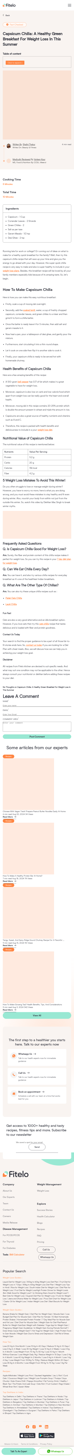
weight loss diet (45, 429)
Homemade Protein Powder (29, 1319)
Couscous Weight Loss (18, 1378)
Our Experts (9, 1197)
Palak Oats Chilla (14, 598)
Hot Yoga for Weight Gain (43, 1331)
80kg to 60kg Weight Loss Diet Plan (42, 1282)
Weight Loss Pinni (25, 1375)
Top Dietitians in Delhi (12, 1396)
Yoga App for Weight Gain (57, 1325)
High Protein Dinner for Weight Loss (51, 1290)
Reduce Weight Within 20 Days (54, 1360)
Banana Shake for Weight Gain (16, 1314)
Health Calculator (46, 1216)
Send (37, 1147)
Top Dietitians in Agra (21, 1413)
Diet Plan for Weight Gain (41, 1314)
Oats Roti (41, 1384)
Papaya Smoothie (34, 1381)
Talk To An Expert (18, 1451)
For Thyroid (8, 1241)
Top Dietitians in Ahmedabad (15, 1407)
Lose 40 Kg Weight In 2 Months (27, 1357)
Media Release (10, 1222)
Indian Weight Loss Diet (38, 1301)
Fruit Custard (51, 1384)
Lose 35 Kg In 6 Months (13, 1363)
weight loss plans (11, 270)
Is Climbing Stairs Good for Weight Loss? (50, 1293)
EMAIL (6, 709)
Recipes (41, 1229)
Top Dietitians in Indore (38, 1407)
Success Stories (45, 1210)
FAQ (39, 1235)
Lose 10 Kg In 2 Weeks (49, 1349)
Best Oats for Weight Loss (14, 1296)
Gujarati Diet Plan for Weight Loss (40, 1296)
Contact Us (8, 1209)
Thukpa (57, 1378)
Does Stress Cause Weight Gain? (16, 1331)
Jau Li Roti (57, 1375)
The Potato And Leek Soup (23, 1384)
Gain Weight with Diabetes (33, 1325)
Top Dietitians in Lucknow (31, 1399)
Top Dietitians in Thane (32, 1396)
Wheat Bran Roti (10, 1386)
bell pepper (23, 381)
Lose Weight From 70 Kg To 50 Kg (29, 1351)
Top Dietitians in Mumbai (33, 1402)
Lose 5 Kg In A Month (52, 1357)
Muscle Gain (59, 1314)
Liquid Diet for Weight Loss (14, 1282)
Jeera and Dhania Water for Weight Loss (25, 1298)
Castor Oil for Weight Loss (15, 1301)
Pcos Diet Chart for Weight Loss (57, 1298)
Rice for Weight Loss (19, 1287)
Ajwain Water (24, 1386)
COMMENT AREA (11, 718)
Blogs (40, 1222)
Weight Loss (43, 1190)
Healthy (63, 1381)
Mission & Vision (11, 1444)
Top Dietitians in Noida (53, 1396)
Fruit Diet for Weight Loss (25, 1290)
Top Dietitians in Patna (47, 1410)
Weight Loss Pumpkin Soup (41, 1378)
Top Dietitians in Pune (55, 1402)
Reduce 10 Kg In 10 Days (58, 1346)
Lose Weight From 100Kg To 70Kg (24, 1360)
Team (5, 1203)
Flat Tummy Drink (51, 1381)
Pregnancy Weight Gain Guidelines (17, 1328)
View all (37, 1015)
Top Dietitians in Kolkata (53, 1399)
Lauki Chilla (11, 604)
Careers (7, 1216)
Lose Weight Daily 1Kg (28, 1354)
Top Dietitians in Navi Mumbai (57, 1405)
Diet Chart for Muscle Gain (26, 1322)
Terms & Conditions (29, 1444)
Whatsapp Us (47, 1257)
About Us (7, 1190)
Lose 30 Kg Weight (30, 1349)
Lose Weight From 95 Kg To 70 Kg (39, 1363)
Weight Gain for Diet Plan (50, 1322)
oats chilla (44, 623)
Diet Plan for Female (41, 1317)
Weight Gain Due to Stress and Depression (35, 1333)
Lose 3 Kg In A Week (11, 1349)
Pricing (40, 1241)
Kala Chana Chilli (18, 1381)
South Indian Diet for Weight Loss (44, 1287)
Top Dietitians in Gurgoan (25, 1410)
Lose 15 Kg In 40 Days (36, 1346)
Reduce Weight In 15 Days (50, 1354)
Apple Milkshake (9, 1375)
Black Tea (7, 1384)
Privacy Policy (46, 1444)
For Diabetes (9, 1248)
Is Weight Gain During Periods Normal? (50, 1328)
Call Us (46, 1249)
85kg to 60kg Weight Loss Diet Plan (38, 1284)
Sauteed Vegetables (43, 1375)
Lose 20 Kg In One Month (14, 1346)
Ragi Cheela (64, 1384)
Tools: (13, 1254)
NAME (6, 700)
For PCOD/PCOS (11, 1235)
